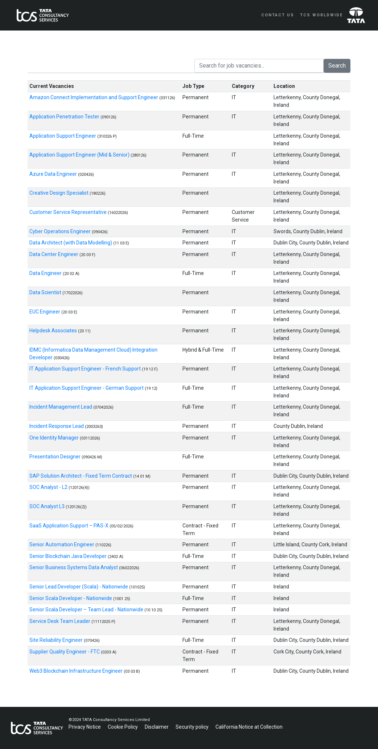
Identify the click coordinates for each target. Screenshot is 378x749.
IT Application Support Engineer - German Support (87, 388)
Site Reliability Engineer (56, 640)
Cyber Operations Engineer (60, 231)
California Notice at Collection (249, 727)
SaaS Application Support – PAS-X (69, 526)
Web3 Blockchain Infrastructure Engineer (76, 671)
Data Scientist (45, 292)
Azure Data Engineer (53, 174)
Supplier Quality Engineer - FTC (65, 652)
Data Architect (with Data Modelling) (71, 243)
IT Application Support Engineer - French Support (85, 369)
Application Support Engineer (63, 136)
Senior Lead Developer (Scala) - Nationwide (79, 587)
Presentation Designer (55, 456)
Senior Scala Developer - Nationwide (71, 598)
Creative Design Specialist (59, 193)
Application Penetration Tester (64, 117)
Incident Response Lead (57, 426)
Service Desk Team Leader (60, 621)
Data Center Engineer (54, 254)
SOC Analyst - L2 (49, 487)
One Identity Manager (54, 438)
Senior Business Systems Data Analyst (74, 567)
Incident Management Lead (61, 407)
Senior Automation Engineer (62, 544)
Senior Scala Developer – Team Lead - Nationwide (86, 609)
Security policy (193, 727)
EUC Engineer (45, 312)
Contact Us (277, 15)
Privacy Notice (85, 727)
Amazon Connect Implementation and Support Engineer (94, 97)
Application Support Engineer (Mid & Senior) (80, 155)
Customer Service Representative (68, 212)
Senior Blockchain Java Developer (68, 556)
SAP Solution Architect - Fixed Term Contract (81, 476)
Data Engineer (46, 273)
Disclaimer (157, 727)
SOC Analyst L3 (47, 506)
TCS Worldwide (321, 15)
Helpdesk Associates (53, 330)
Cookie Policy (123, 727)
